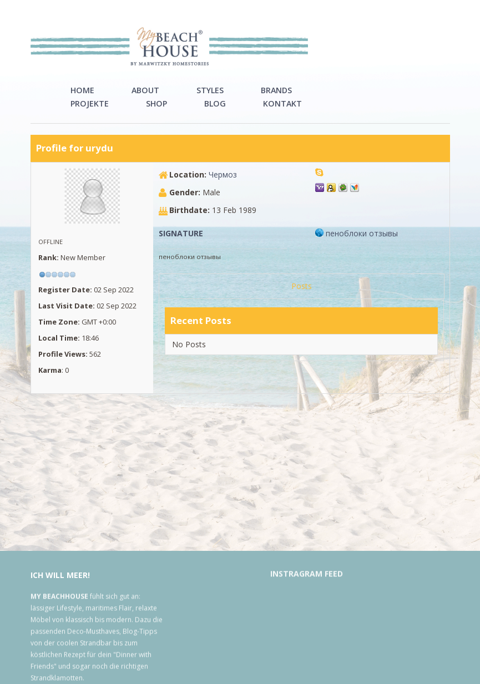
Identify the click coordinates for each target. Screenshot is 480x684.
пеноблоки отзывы (362, 246)
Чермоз (223, 188)
